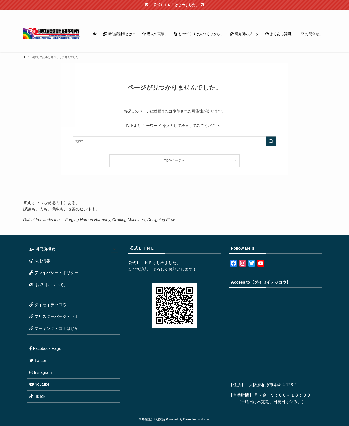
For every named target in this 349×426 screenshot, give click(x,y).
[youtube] (303, 12)
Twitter (37, 360)
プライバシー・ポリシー (54, 272)
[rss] (309, 12)
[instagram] (289, 12)
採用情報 (39, 261)
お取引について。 (48, 285)
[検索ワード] (174, 141)
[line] (296, 12)
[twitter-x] (283, 12)
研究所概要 (73, 249)
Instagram (40, 372)
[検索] (322, 12)
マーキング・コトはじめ (54, 328)
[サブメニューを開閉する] (114, 249)
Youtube (39, 384)
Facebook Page (45, 348)
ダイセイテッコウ (48, 304)
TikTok (37, 396)
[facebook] (276, 12)
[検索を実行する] (271, 141)
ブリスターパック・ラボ (54, 316)
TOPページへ (174, 160)
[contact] (316, 12)
